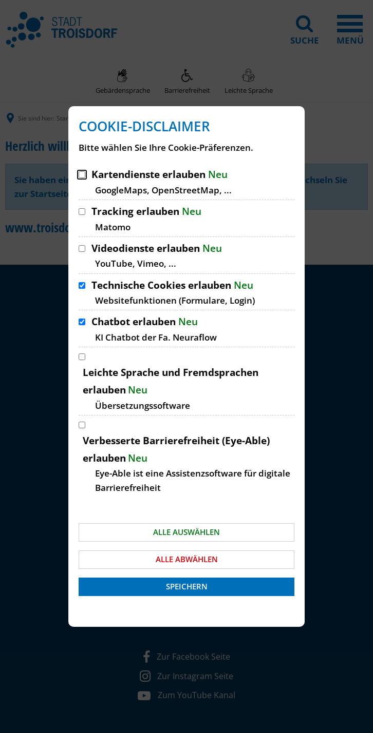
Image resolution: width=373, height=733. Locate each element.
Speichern (187, 586)
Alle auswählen (186, 532)
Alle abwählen (187, 559)
